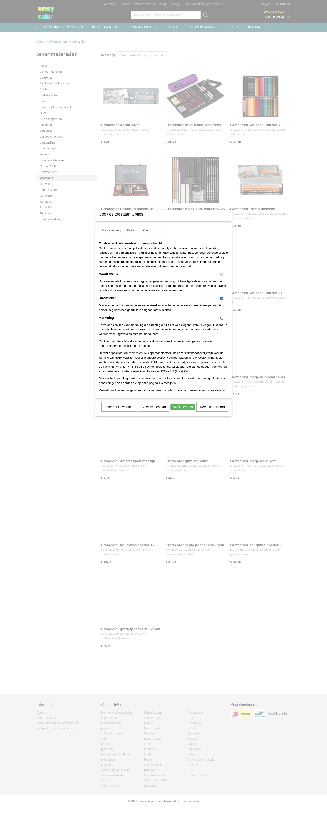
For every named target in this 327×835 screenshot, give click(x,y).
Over (146, 236)
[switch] (221, 280)
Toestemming (111, 236)
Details (132, 236)
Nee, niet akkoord (212, 413)
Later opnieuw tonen (119, 413)
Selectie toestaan (153, 413)
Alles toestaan (183, 413)
